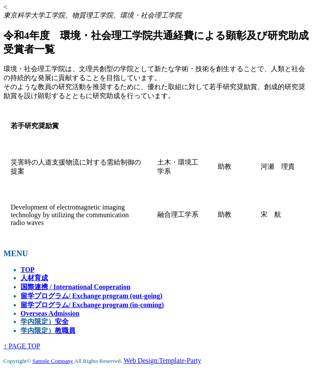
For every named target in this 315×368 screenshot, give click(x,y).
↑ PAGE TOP (21, 346)
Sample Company (53, 361)
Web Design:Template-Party (162, 360)
